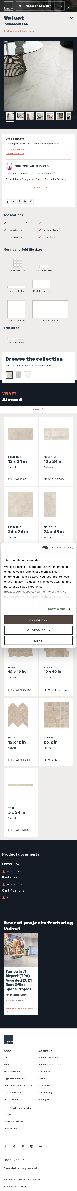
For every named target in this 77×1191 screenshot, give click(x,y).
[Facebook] (8, 201)
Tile (5, 1057)
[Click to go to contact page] (38, 149)
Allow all (38, 619)
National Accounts (13, 1121)
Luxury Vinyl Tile (12, 1092)
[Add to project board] (70, 17)
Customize (38, 630)
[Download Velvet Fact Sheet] (38, 884)
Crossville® (44, 1085)
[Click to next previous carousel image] (74, 116)
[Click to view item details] (20, 451)
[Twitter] (13, 201)
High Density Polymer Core (18, 1085)
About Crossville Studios (51, 1057)
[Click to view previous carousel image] (2, 116)
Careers (42, 1078)
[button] (40, 6)
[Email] (31, 201)
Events (7, 1114)
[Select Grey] (19, 375)
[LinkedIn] (25, 201)
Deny (38, 640)
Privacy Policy (45, 1099)
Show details (56, 608)
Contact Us (44, 1071)
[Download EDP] (38, 897)
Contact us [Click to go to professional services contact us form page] (38, 187)
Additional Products (14, 1099)
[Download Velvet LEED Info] (38, 871)
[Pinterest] (19, 201)
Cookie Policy (45, 1092)
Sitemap (22, 1186)
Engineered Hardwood (15, 1078)
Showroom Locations (49, 1064)
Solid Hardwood (12, 1071)
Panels (7, 1064)
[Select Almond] (10, 375)
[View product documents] (38, 31)
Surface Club (10, 1128)
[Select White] (28, 375)
